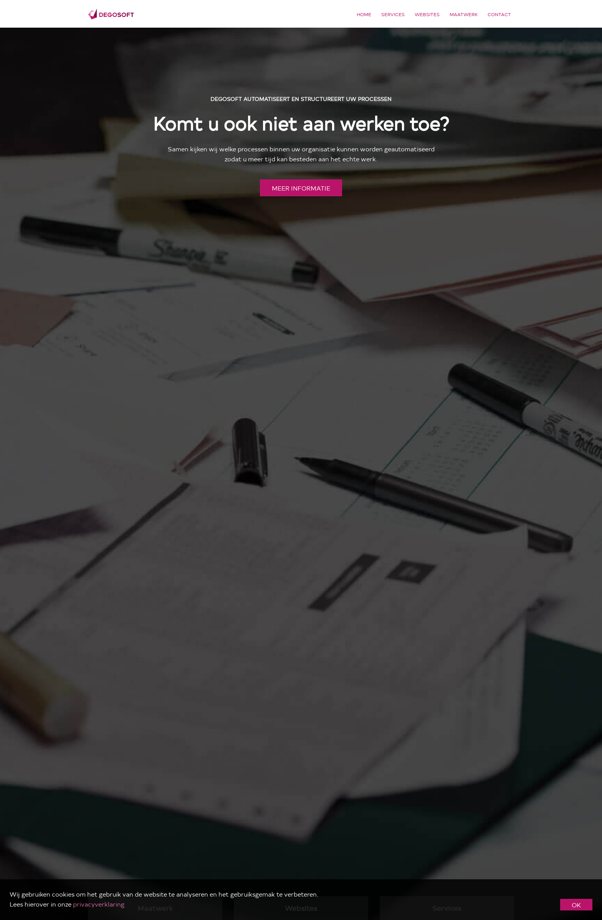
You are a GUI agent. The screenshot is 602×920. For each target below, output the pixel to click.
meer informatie (301, 188)
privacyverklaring (98, 904)
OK (576, 904)
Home (364, 14)
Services (393, 14)
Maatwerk (464, 14)
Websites (427, 14)
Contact (499, 14)
